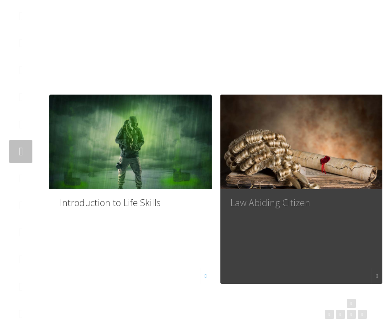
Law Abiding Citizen (270, 202)
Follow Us (325, 25)
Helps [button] (360, 25)
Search (342, 25)
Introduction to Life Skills (110, 202)
